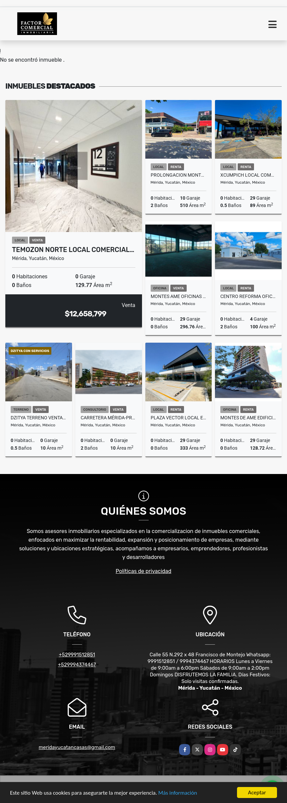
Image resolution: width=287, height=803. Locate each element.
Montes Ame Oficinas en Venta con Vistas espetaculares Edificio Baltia (179, 296)
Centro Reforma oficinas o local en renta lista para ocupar (248, 296)
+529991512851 (77, 655)
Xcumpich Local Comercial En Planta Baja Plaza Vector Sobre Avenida (248, 175)
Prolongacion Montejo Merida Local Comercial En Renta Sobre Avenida (179, 175)
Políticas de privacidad (143, 571)
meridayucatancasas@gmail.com (77, 747)
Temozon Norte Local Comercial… (73, 250)
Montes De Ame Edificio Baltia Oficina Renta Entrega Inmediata (248, 417)
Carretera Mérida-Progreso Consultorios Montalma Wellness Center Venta (109, 417)
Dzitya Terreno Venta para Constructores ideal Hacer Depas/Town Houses (39, 417)
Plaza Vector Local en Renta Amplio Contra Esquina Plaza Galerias (179, 417)
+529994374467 (77, 665)
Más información (177, 793)
